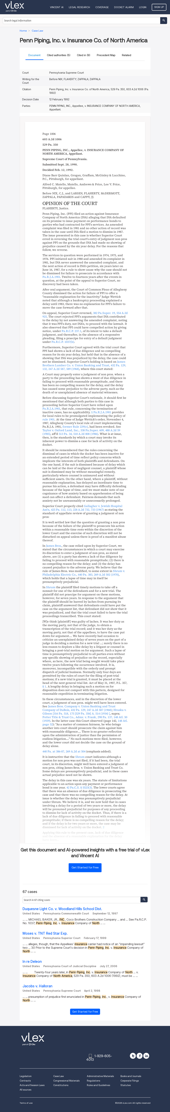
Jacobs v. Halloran (37, 986)
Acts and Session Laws (32, 1085)
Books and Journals (130, 1076)
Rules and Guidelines (98, 1085)
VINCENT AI (56, 7)
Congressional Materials (66, 1080)
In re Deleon (32, 962)
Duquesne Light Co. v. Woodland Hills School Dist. (62, 909)
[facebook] (140, 1056)
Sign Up (159, 7)
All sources (25, 1089)
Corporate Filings (129, 1080)
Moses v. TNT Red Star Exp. (45, 933)
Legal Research (79, 7)
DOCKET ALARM (124, 7)
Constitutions (60, 1085)
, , (84, 365)
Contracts (25, 1080)
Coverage (102, 7)
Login (142, 7)
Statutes (125, 1085)
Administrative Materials (100, 1076)
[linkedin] (146, 1056)
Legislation (26, 1076)
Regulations (93, 1080)
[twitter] (133, 1056)
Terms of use (26, 1103)
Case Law (58, 1076)
